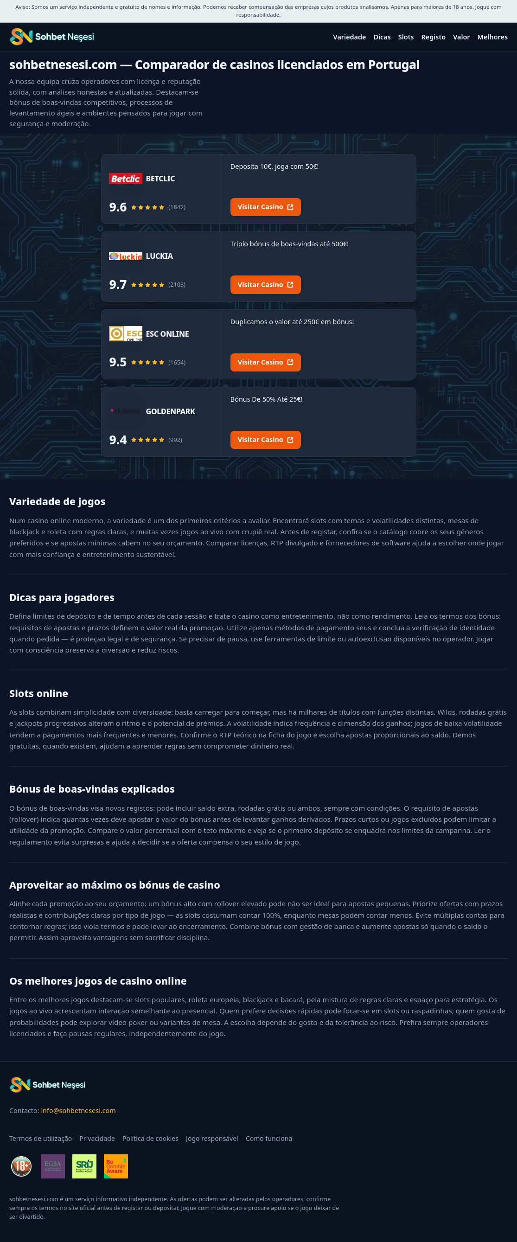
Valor (461, 36)
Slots (406, 36)
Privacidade (97, 1138)
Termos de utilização (40, 1138)
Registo (433, 36)
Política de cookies (150, 1138)
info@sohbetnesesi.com (78, 1110)
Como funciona (269, 1138)
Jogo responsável (212, 1138)
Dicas (381, 36)
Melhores (493, 36)
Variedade (349, 36)
